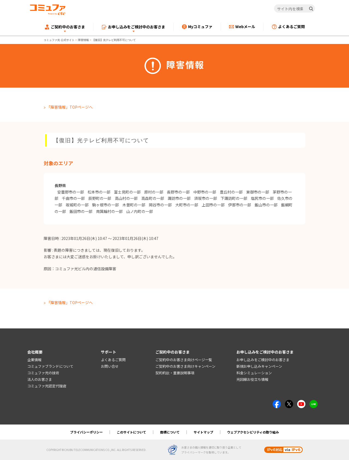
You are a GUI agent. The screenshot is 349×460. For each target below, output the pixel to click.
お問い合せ (110, 366)
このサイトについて (131, 432)
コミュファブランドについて (50, 366)
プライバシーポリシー (86, 432)
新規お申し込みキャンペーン (259, 366)
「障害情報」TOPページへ (70, 107)
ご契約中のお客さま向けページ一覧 (183, 359)
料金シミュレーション (254, 372)
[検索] (311, 9)
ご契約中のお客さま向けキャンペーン (185, 366)
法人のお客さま (39, 379)
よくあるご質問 (113, 359)
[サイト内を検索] (294, 9)
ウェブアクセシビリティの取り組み (253, 432)
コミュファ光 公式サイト (59, 39)
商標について (170, 432)
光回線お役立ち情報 (252, 379)
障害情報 (83, 39)
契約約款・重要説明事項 (174, 372)
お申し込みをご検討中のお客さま (263, 359)
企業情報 (34, 359)
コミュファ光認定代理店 (46, 385)
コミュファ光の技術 (43, 372)
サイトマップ (203, 432)
